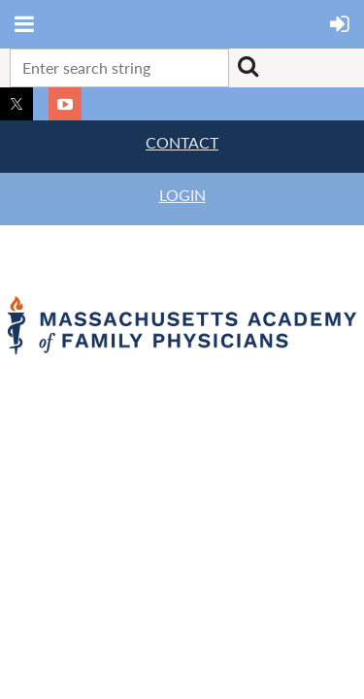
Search (247, 66)
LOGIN (182, 194)
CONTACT (182, 142)
